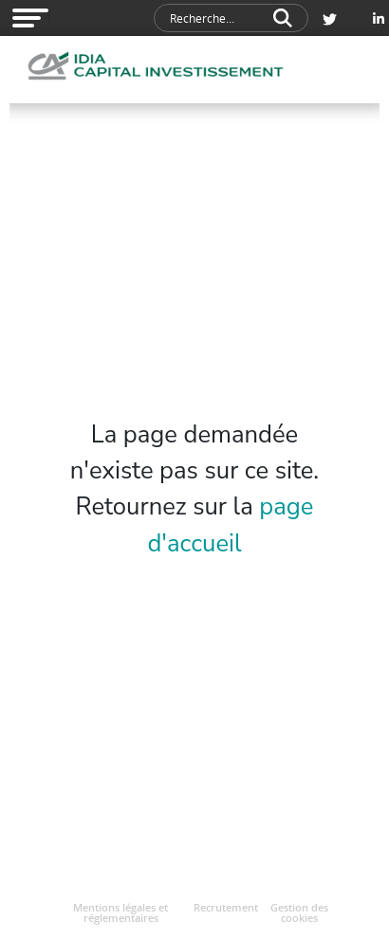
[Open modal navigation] (30, 18)
